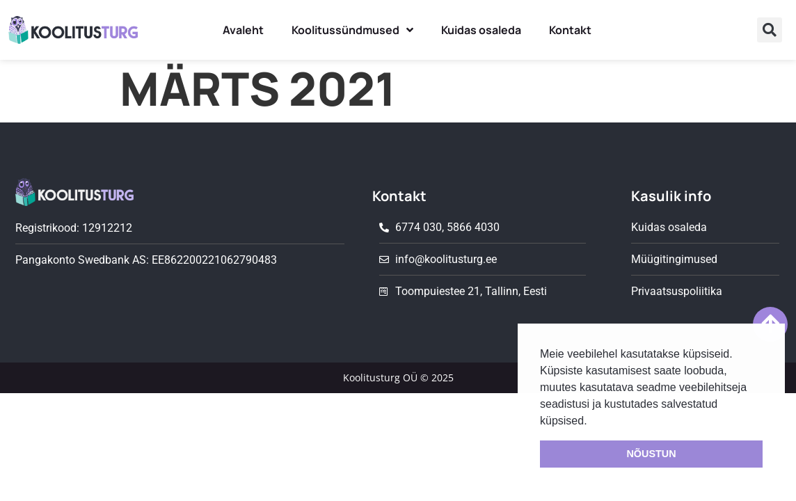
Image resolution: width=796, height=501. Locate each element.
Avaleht (243, 30)
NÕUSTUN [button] (651, 453)
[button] (769, 29)
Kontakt (570, 30)
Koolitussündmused (352, 29)
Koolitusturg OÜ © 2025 (398, 377)
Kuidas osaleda (481, 30)
